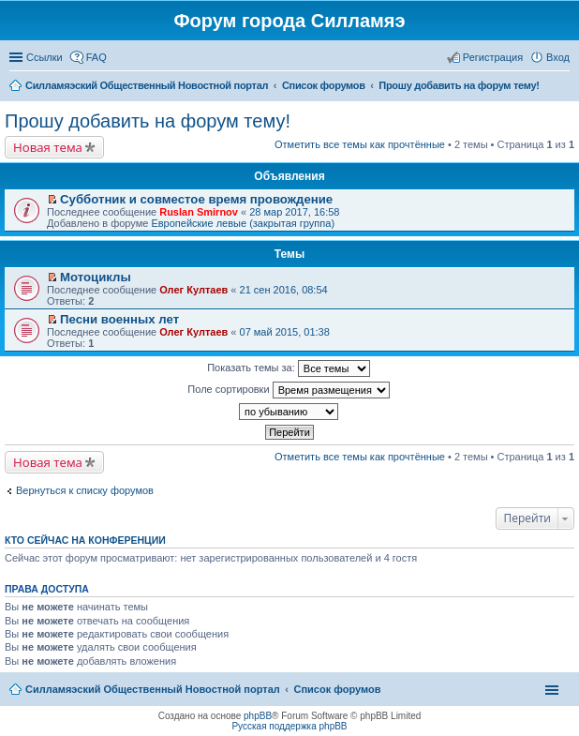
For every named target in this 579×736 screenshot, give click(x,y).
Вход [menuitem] (558, 57)
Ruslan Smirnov (198, 212)
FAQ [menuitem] (96, 57)
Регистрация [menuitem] (493, 57)
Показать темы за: (288, 368)
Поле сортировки (288, 390)
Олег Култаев (193, 289)
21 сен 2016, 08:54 (284, 289)
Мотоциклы (95, 277)
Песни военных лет (119, 319)
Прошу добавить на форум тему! (147, 121)
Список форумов (336, 689)
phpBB (258, 716)
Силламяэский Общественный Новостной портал (152, 689)
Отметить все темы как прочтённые (360, 144)
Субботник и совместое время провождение (196, 199)
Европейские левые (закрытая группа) (242, 223)
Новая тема (47, 147)
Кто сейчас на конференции (85, 540)
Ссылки (44, 57)
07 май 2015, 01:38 (285, 332)
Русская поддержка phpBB (289, 726)
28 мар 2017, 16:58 (294, 212)
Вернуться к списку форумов (85, 490)
